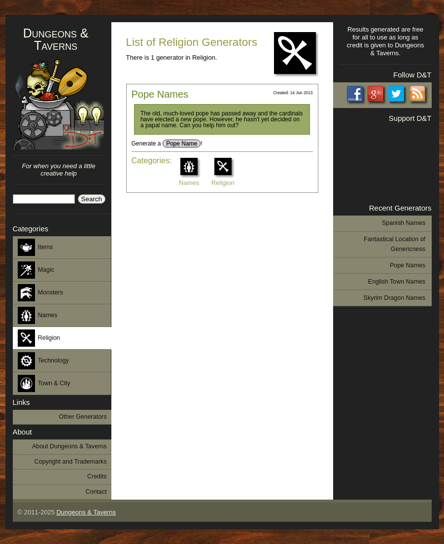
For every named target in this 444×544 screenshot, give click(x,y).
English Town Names (396, 281)
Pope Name (181, 143)
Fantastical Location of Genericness (394, 244)
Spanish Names (403, 222)
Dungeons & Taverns (56, 39)
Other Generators (82, 416)
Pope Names (160, 94)
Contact (96, 491)
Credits (97, 476)
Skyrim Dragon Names (394, 297)
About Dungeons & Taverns (69, 446)
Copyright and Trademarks (70, 461)
